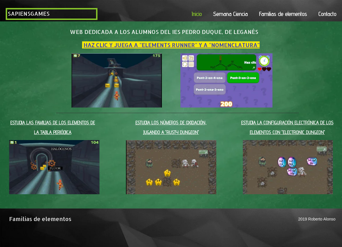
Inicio (197, 14)
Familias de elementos (283, 14)
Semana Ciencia (230, 14)
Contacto (327, 14)
